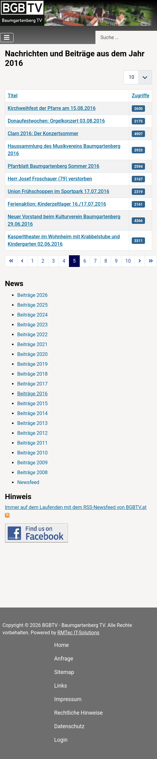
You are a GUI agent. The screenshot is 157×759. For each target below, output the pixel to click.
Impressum (68, 699)
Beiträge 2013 (32, 423)
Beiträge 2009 (32, 463)
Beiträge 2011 (32, 443)
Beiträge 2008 (32, 472)
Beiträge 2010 (32, 453)
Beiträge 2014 (32, 413)
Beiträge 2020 (32, 354)
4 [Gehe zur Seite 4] (63, 261)
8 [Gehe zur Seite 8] (105, 261)
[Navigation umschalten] (7, 37)
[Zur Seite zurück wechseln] (22, 261)
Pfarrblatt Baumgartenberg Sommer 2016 (53, 166)
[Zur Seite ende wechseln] (151, 261)
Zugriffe (140, 96)
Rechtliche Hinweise (78, 713)
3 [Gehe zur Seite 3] (53, 261)
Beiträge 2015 (32, 403)
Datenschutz (69, 726)
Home (61, 645)
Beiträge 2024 (32, 315)
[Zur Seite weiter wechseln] (140, 261)
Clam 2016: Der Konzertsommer (43, 133)
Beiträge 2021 (32, 344)
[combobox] (126, 37)
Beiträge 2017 (32, 384)
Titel (13, 96)
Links (60, 686)
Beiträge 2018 (32, 374)
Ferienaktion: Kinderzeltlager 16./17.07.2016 (57, 204)
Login (60, 740)
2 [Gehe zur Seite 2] (43, 261)
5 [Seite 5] (74, 261)
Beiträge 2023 (32, 325)
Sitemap (64, 672)
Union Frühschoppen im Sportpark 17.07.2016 (58, 191)
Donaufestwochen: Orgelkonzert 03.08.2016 (56, 121)
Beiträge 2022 (32, 334)
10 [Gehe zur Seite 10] (128, 261)
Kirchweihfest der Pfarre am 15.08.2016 (52, 108)
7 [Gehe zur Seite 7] (95, 261)
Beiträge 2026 (32, 295)
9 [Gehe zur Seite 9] (116, 261)
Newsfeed (28, 482)
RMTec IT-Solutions (78, 633)
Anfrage (63, 659)
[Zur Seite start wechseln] (11, 261)
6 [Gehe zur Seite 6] (84, 261)
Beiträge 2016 (32, 394)
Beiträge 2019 (32, 364)
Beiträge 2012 (32, 433)
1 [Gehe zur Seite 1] (32, 261)
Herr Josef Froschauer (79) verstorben (50, 179)
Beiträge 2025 (32, 305)
